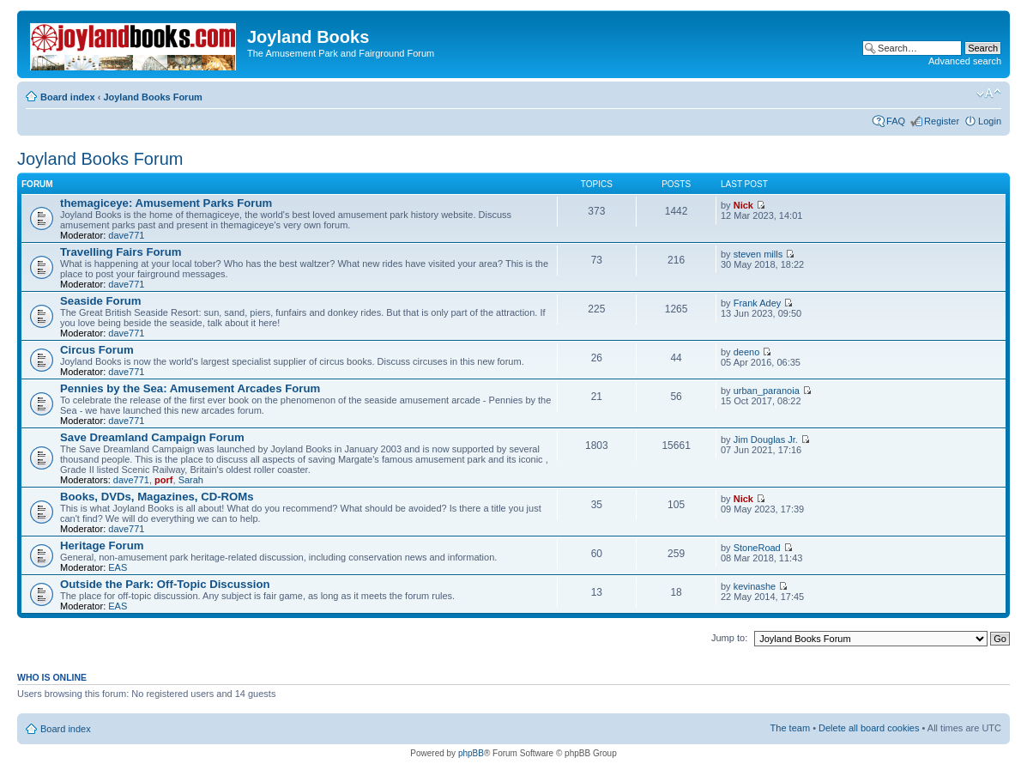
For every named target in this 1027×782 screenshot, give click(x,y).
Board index (67, 97)
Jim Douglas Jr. (766, 439)
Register (941, 121)
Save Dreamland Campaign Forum (152, 437)
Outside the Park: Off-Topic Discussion (165, 584)
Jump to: (729, 638)
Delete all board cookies (869, 728)
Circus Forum (97, 349)
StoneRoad (757, 548)
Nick (743, 205)
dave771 (126, 235)
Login (989, 121)
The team (790, 728)
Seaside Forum (101, 300)
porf (163, 480)
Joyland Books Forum (152, 97)
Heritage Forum (101, 545)
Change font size (988, 93)
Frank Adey (758, 303)
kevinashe (755, 586)
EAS (117, 567)
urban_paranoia (767, 390)
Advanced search (964, 61)
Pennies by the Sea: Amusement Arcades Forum (190, 388)
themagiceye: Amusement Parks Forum (166, 203)
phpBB (471, 753)
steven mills (758, 254)
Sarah (190, 480)
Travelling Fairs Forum (120, 252)
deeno (747, 352)
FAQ (895, 121)
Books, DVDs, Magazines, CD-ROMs (157, 496)
